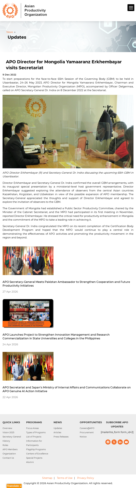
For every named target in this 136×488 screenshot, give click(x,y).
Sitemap (47, 478)
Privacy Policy (85, 478)
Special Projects (34, 458)
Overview (7, 428)
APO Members (10, 449)
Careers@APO (87, 428)
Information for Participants (34, 443)
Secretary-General (12, 436)
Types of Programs (36, 432)
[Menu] (131, 7)
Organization (9, 453)
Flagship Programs (36, 449)
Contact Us (8, 458)
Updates (58, 428)
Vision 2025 (8, 432)
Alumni (30, 462)
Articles (57, 432)
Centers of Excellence (37, 453)
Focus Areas (32, 428)
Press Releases (61, 436)
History (6, 441)
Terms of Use (64, 478)
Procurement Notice (87, 434)
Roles (5, 445)
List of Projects (33, 436)
